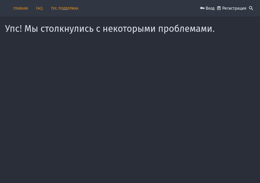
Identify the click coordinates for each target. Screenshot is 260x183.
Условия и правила (158, 171)
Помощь (230, 171)
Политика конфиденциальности (198, 171)
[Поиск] (251, 8)
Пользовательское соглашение (119, 171)
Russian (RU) (22, 171)
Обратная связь (83, 171)
